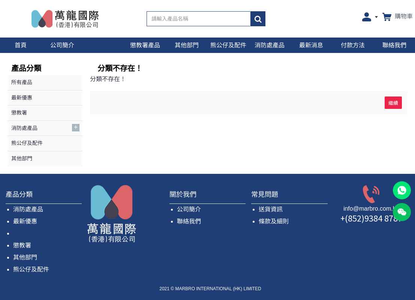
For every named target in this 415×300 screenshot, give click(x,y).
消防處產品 (28, 209)
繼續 (393, 102)
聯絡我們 (189, 221)
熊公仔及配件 (31, 269)
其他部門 (25, 257)
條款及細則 (274, 221)
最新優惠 (25, 221)
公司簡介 (189, 209)
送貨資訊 (271, 209)
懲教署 (22, 245)
